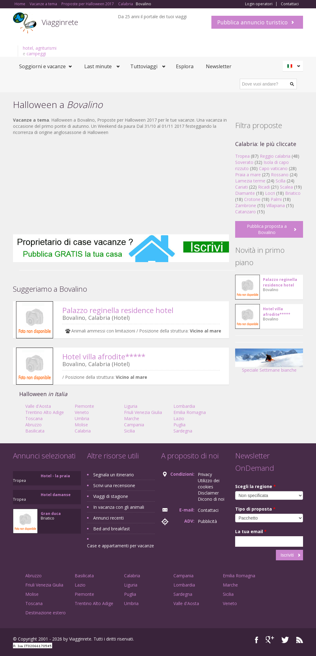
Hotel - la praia (55, 475)
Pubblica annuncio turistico (252, 22)
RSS (299, 640)
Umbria (82, 418)
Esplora (184, 66)
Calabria (83, 431)
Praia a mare (248, 175)
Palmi (276, 199)
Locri (270, 193)
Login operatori (258, 4)
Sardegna (182, 431)
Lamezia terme (250, 181)
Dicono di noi (211, 499)
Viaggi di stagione (110, 496)
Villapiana (275, 205)
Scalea (286, 187)
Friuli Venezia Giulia (143, 412)
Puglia (179, 425)
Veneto (82, 412)
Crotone (252, 199)
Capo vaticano (273, 168)
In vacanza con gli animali (118, 507)
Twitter (285, 640)
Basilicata (34, 431)
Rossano (280, 175)
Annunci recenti (108, 518)
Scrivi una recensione (114, 485)
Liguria (130, 406)
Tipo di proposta (255, 509)
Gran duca (51, 513)
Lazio (178, 418)
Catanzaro (245, 212)
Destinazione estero (45, 613)
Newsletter (218, 66)
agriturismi (45, 48)
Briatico (293, 193)
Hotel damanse (56, 494)
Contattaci (290, 4)
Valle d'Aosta (38, 406)
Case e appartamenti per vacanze (120, 546)
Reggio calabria (275, 156)
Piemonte (84, 406)
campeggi (36, 53)
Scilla (280, 181)
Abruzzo (33, 425)
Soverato (244, 162)
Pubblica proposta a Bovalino (267, 229)
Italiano (293, 66)
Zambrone (245, 205)
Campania (134, 425)
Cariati (241, 187)
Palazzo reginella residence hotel (117, 310)
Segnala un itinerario (113, 475)
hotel (28, 48)
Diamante (245, 193)
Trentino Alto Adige (44, 412)
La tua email (251, 531)
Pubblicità (207, 521)
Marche (131, 418)
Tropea (242, 156)
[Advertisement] (121, 185)
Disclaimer (208, 493)
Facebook (256, 640)
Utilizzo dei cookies (208, 484)
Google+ (270, 640)
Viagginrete (60, 22)
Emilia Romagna (189, 412)
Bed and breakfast (111, 529)
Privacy (205, 474)
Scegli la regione (255, 486)
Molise (81, 425)
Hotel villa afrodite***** (103, 356)
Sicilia (129, 431)
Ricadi (264, 187)
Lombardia (184, 406)
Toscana (34, 418)
